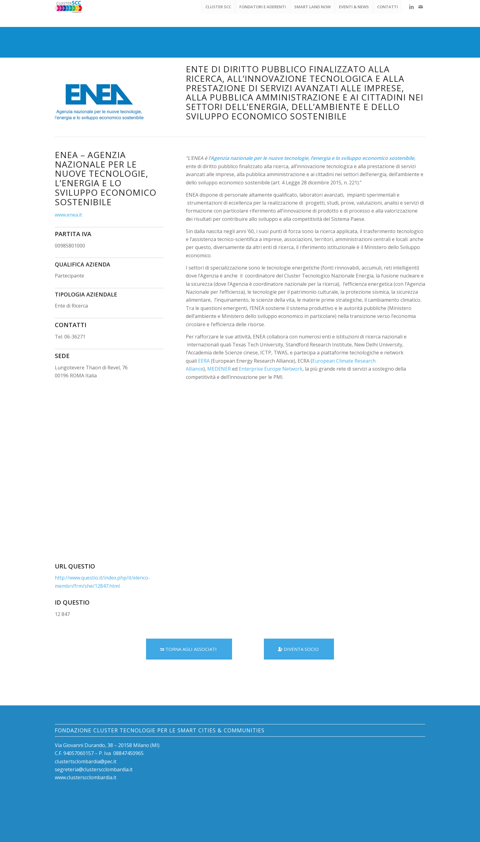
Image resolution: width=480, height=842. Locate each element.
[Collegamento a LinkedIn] (411, 6)
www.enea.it (68, 214)
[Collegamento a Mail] (420, 6)
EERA (204, 360)
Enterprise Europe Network (270, 368)
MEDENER (219, 368)
